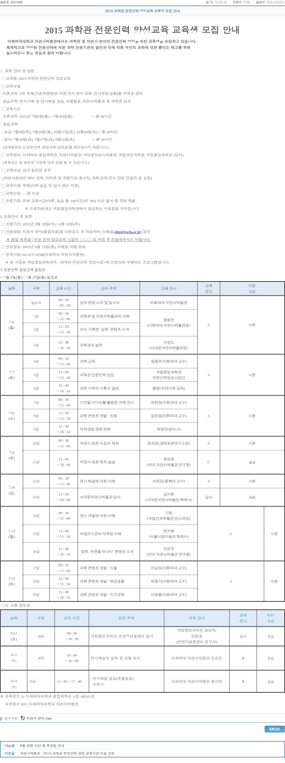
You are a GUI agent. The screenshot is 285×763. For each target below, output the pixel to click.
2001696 (16, 2)
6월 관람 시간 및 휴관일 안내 (42, 745)
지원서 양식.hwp (36, 718)
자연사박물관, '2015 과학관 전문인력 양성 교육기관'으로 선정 (67, 753)
